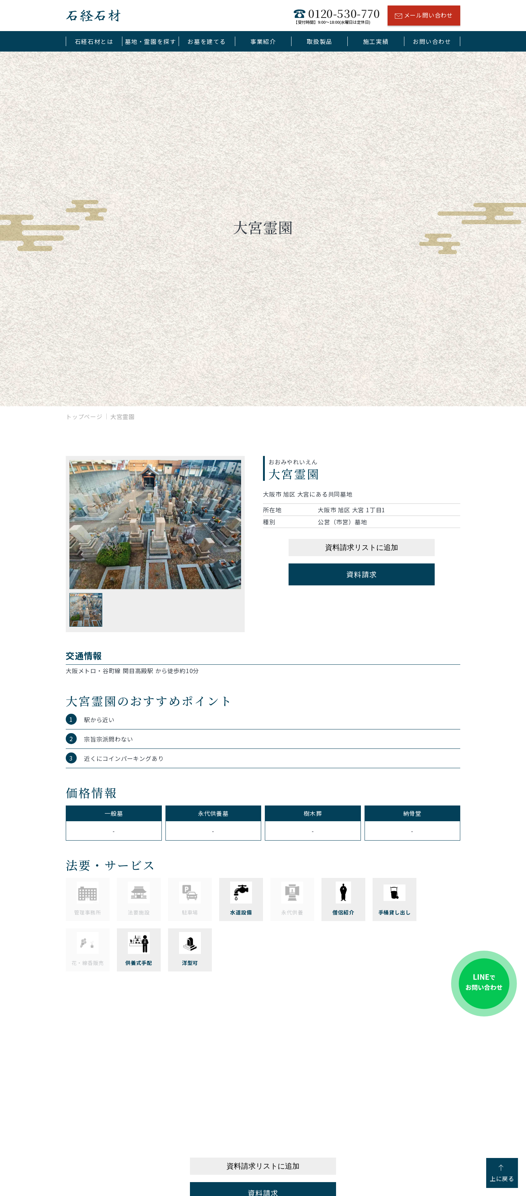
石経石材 (93, 16)
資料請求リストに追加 (361, 547)
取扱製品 (319, 41)
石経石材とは (94, 41)
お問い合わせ (432, 41)
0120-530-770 (337, 15)
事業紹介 (263, 41)
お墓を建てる (206, 41)
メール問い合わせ (424, 16)
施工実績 (376, 41)
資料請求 (361, 574)
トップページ (84, 416)
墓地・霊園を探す (150, 41)
